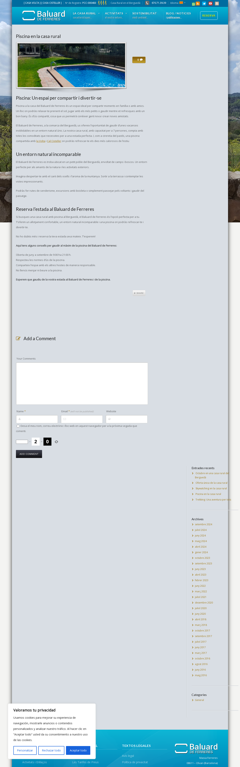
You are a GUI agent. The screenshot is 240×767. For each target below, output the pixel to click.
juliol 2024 (201, 530)
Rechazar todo (51, 750)
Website (111, 411)
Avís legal (128, 756)
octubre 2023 (202, 558)
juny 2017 (200, 647)
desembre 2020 (204, 602)
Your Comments (26, 358)
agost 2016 (201, 664)
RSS (198, 3)
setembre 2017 (203, 636)
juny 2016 (200, 669)
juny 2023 (200, 569)
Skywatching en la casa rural (211, 488)
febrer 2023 (201, 580)
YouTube (210, 3)
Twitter (204, 3)
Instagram (217, 3)
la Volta (40, 141)
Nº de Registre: (86, 3)
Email (77, 411)
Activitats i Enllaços (34, 762)
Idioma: (176, 3)
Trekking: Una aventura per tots (213, 499)
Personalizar (25, 750)
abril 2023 (200, 574)
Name (21, 411)
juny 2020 (200, 613)
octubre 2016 (202, 658)
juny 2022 (200, 586)
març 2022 (201, 591)
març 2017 (201, 653)
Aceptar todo (78, 750)
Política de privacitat (135, 762)
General (199, 700)
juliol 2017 (201, 641)
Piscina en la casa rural (38, 36)
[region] (52, 731)
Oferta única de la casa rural (211, 483)
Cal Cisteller (54, 141)
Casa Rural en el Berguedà (125, 3)
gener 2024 (201, 552)
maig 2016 (201, 675)
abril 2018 (200, 619)
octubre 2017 (202, 630)
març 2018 (201, 625)
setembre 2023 (203, 563)
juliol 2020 (201, 608)
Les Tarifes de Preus (85, 762)
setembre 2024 (203, 524)
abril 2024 (200, 546)
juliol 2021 (201, 597)
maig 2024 (201, 541)
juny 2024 (200, 535)
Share (139, 293)
